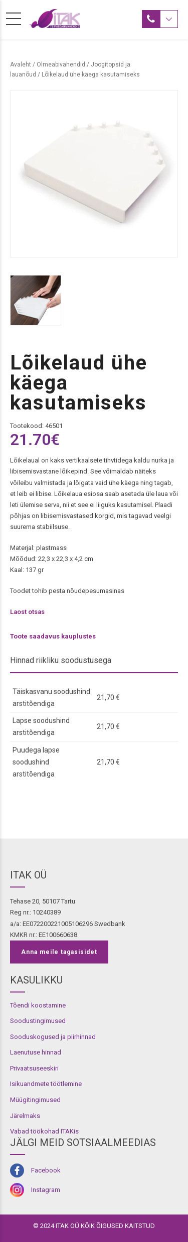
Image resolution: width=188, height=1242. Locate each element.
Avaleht (20, 64)
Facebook (46, 1170)
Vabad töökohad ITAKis (44, 1131)
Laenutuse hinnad (35, 1052)
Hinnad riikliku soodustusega (60, 660)
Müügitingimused (35, 1100)
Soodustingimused (38, 1020)
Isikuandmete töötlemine (46, 1084)
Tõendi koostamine (38, 1005)
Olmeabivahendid (61, 64)
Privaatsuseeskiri (34, 1068)
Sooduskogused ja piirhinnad (53, 1036)
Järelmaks (25, 1116)
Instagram (45, 1190)
